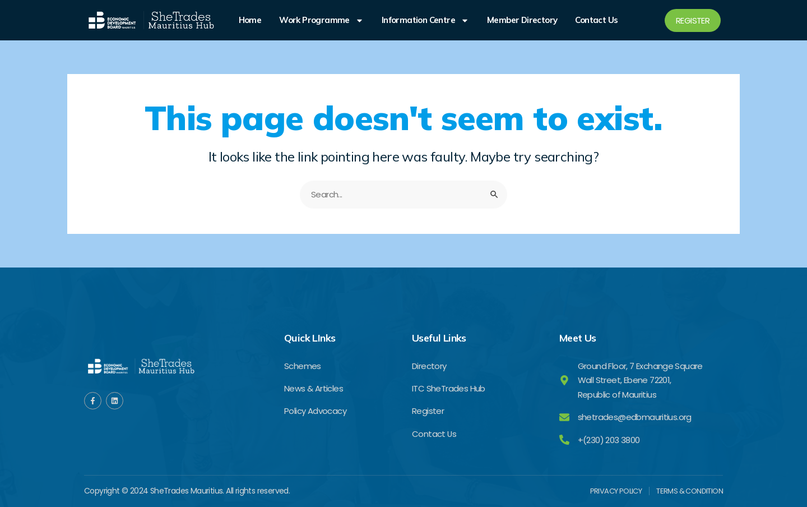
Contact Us (596, 20)
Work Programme (321, 20)
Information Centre (425, 20)
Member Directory (522, 20)
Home (250, 20)
